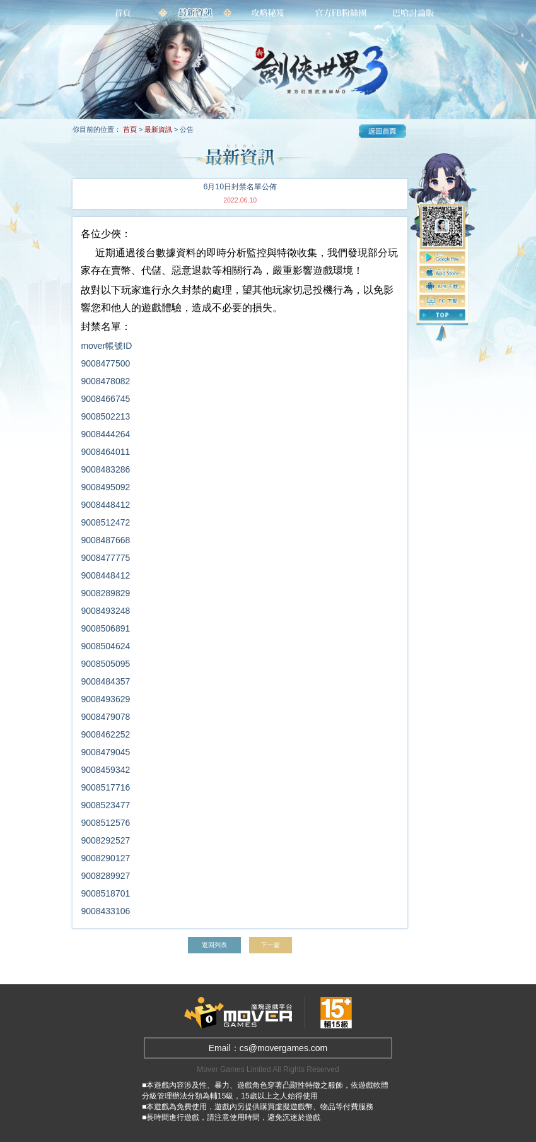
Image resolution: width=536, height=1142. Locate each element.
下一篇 (272, 944)
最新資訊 (158, 129)
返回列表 (213, 944)
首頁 (130, 129)
